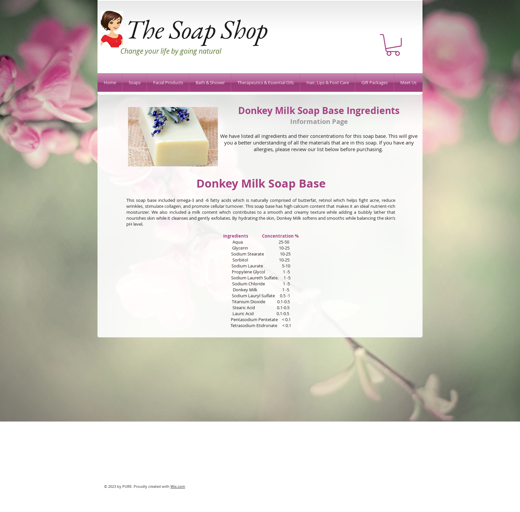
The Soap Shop (196, 29)
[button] (393, 45)
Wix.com (177, 486)
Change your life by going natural (170, 51)
